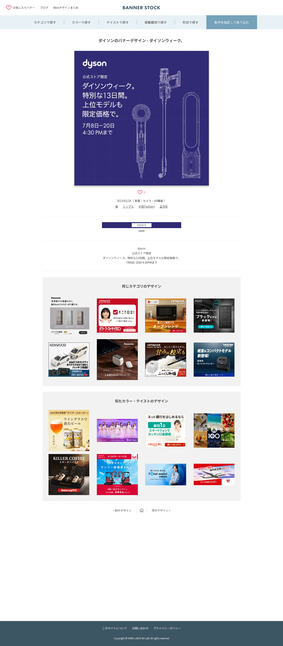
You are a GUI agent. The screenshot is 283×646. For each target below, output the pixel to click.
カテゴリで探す (45, 22)
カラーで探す (81, 22)
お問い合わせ (140, 628)
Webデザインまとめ (65, 8)
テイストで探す (118, 22)
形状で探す (190, 22)
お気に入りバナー (24, 8)
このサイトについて (114, 628)
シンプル (128, 206)
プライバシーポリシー (167, 628)
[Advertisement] (245, 7)
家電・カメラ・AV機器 (149, 201)
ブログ (44, 8)
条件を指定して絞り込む (231, 22)
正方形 (164, 206)
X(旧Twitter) (147, 206)
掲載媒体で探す (156, 22)
